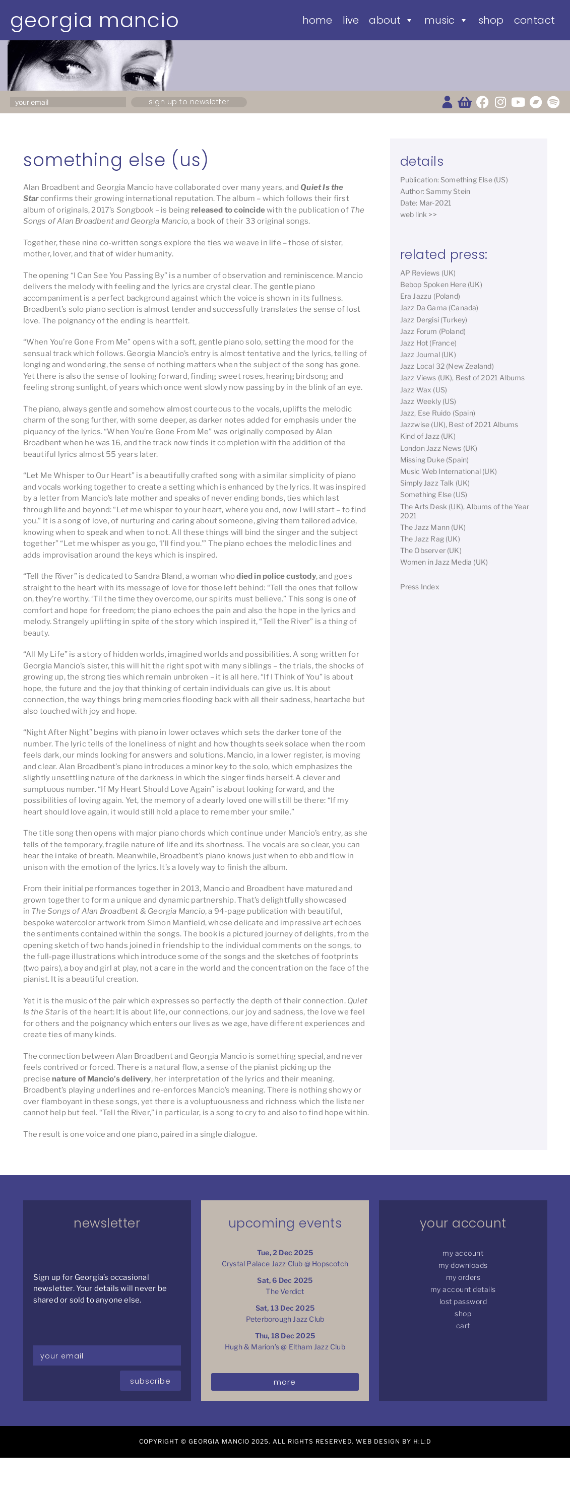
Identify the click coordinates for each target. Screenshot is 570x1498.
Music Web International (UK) (448, 471)
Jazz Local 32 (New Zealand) (447, 366)
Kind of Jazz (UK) (428, 436)
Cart (463, 1325)
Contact (534, 20)
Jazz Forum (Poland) (433, 331)
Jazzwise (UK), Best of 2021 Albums (459, 424)
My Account (462, 1253)
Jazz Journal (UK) (428, 354)
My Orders (463, 1277)
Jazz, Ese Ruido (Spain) (438, 412)
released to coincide (228, 210)
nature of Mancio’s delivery (101, 1078)
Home (317, 20)
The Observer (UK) (431, 550)
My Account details (463, 1289)
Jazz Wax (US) (424, 389)
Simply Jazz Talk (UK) (435, 483)
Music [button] (446, 20)
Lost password (463, 1301)
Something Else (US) (434, 494)
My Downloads (463, 1265)
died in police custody (275, 576)
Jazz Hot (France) (428, 342)
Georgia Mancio (94, 20)
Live (351, 20)
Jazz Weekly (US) (428, 401)
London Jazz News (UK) (439, 448)
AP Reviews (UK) (428, 272)
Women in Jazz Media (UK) (444, 562)
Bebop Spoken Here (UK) (441, 284)
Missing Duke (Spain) (434, 459)
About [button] (391, 20)
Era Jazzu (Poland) (430, 296)
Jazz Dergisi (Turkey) (434, 319)
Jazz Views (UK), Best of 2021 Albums (462, 377)
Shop (491, 20)
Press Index (419, 586)
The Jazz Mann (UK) (433, 527)
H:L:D (422, 1441)
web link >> (418, 214)
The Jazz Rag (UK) (430, 538)
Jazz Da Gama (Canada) (439, 307)
